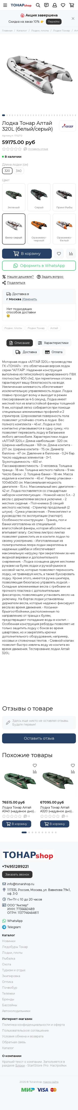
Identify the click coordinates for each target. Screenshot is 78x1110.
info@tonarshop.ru (20, 884)
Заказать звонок (17, 874)
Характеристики (53, 343)
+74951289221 (15, 866)
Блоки (20, 1065)
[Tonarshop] (21, 5)
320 (7, 171)
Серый (39, 197)
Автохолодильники (16, 1011)
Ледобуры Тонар (15, 947)
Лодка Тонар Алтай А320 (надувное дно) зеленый (56, 809)
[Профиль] (55, 5)
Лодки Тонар (61, 30)
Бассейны (9, 1005)
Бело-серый (14, 227)
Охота (6, 964)
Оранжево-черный (39, 229)
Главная (7, 30)
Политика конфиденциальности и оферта (33, 1025)
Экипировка (11, 976)
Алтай (54, 328)
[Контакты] (46, 5)
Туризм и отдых (13, 970)
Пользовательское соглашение (25, 1030)
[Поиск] (38, 5)
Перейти (53, 21)
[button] (3, 115)
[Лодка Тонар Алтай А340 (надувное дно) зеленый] (20, 781)
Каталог (22, 30)
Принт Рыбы (64, 197)
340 (19, 171)
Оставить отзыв (39, 738)
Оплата (53, 352)
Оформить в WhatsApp (39, 265)
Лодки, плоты (40, 30)
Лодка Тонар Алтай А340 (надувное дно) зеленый (18, 809)
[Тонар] (67, 125)
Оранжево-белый (64, 229)
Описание (20, 343)
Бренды (8, 999)
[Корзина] (71, 5)
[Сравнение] (71, 254)
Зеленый (14, 197)
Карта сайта (50, 1081)
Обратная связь (14, 1042)
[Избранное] (63, 5)
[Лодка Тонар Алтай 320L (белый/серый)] (39, 73)
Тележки (8, 993)
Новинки (8, 941)
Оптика (7, 982)
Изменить (29, 299)
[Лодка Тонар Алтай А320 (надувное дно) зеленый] (58, 781)
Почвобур (9, 988)
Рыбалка (8, 958)
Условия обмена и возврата (22, 1036)
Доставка (26, 352)
